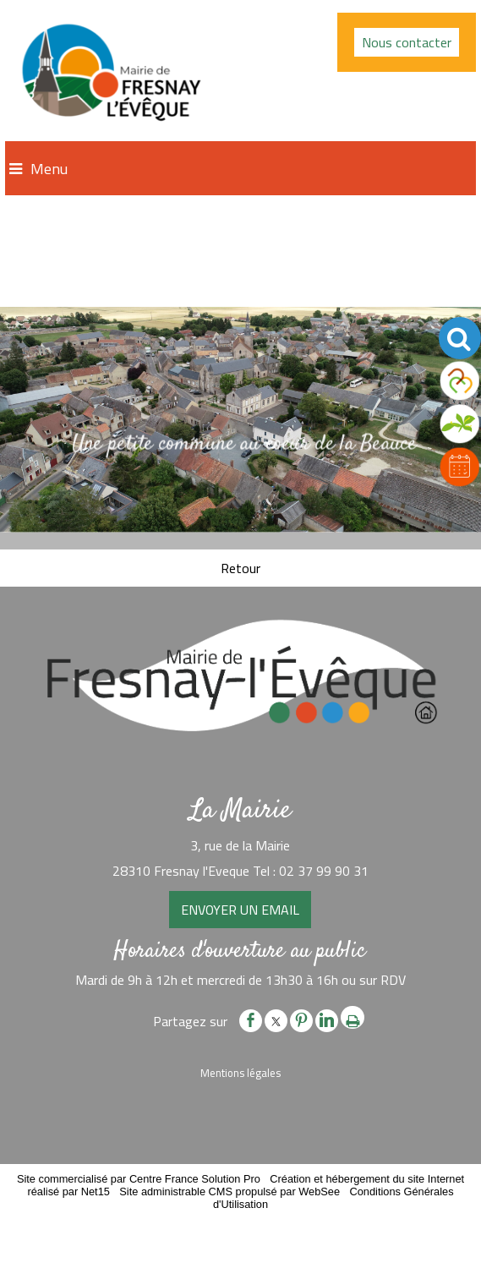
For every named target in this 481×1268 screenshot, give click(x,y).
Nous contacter (406, 42)
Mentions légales (240, 1073)
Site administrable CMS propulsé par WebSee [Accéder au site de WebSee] (229, 1191)
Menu (49, 169)
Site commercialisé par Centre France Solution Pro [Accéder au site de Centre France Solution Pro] (138, 1178)
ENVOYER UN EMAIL (240, 909)
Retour (240, 568)
